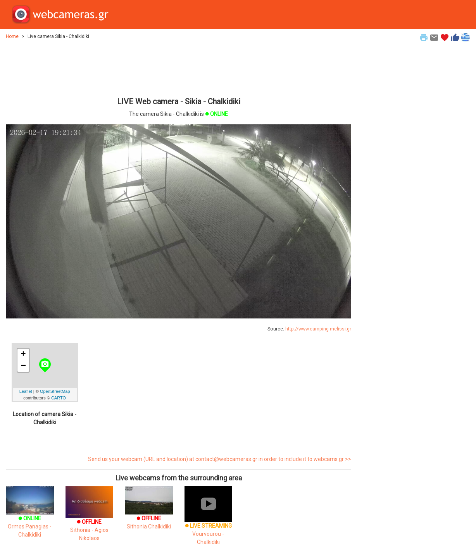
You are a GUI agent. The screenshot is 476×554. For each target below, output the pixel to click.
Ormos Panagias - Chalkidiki (30, 517)
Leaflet (25, 391)
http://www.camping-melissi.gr (318, 329)
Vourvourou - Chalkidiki (209, 523)
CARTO (58, 398)
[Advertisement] (178, 69)
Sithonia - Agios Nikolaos (90, 520)
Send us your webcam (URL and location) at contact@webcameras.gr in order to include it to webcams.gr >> (219, 459)
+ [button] (23, 354)
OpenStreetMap (55, 391)
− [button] (23, 366)
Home (12, 36)
